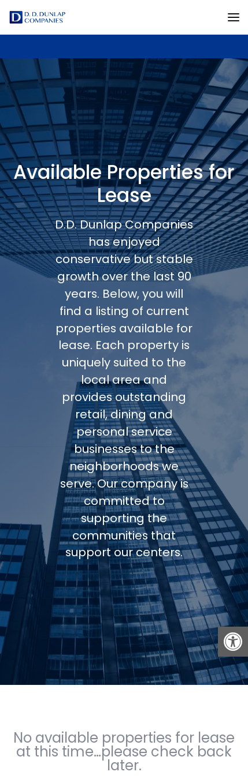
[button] (233, 642)
